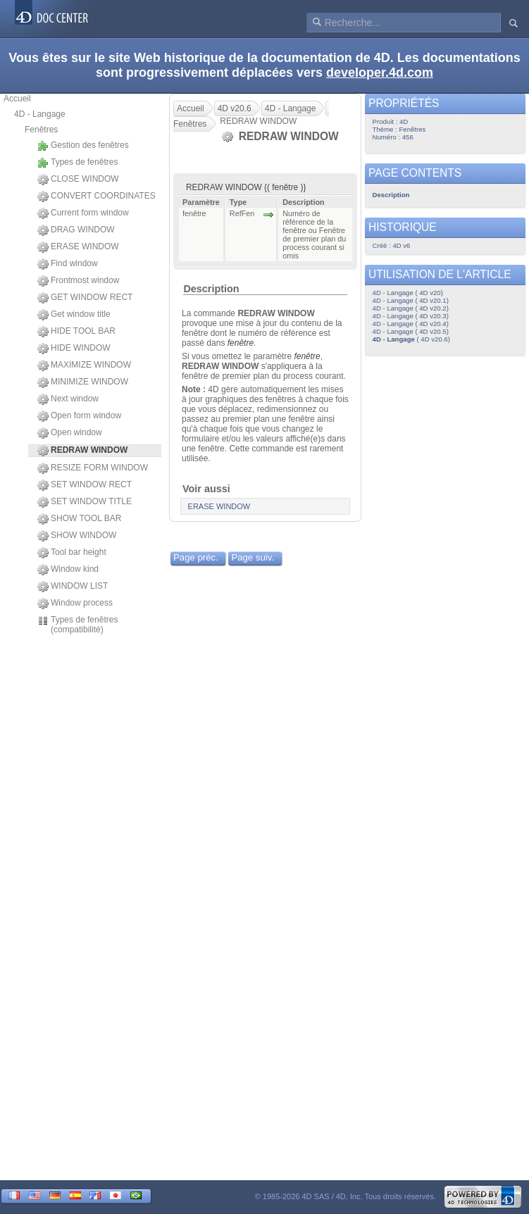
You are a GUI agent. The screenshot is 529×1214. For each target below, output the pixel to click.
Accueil (17, 99)
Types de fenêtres (77, 162)
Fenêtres (41, 129)
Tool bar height (71, 552)
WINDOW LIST (72, 586)
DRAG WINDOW (76, 230)
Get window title (74, 314)
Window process (75, 603)
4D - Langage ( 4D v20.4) (411, 323)
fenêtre (241, 343)
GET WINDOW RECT (84, 298)
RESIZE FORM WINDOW (92, 468)
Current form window (83, 213)
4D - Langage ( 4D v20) (408, 292)
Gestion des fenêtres (83, 145)
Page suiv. (252, 557)
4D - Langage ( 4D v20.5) (411, 331)
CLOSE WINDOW (78, 179)
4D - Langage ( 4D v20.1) (411, 300)
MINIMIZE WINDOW (82, 382)
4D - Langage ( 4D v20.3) (411, 316)
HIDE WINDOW (74, 348)
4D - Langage (40, 114)
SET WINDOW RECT (84, 485)
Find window (67, 264)
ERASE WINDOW (78, 247)
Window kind (68, 569)
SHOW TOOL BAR (79, 519)
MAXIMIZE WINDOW (84, 365)
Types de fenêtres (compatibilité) (77, 624)
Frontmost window (78, 281)
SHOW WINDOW (76, 536)
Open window (69, 433)
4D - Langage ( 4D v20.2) (411, 308)
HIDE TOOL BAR (76, 331)
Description (211, 288)
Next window (68, 399)
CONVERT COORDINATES (96, 196)
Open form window (79, 416)
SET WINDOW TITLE (84, 502)
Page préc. (195, 557)
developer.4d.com (379, 72)
